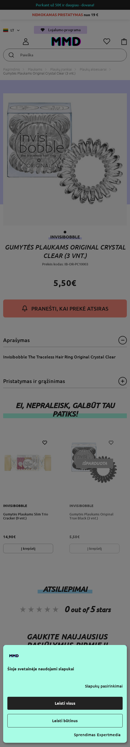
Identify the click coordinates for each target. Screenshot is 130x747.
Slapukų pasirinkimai (104, 686)
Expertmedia (109, 734)
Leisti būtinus (65, 720)
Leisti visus (65, 703)
